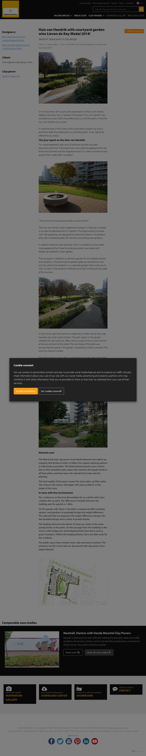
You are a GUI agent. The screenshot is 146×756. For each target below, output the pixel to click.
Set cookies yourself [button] (51, 391)
